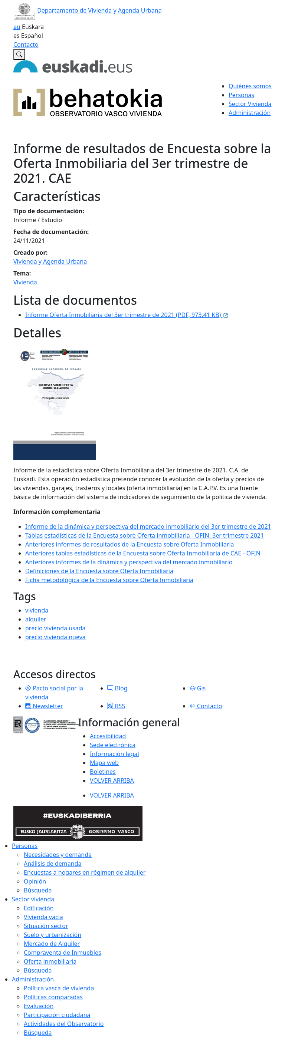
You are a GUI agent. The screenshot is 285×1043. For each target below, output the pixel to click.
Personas (24, 846)
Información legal (114, 754)
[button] (28, 688)
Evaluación (38, 1006)
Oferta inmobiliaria (50, 961)
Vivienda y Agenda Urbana (50, 261)
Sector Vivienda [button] (250, 104)
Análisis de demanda (53, 863)
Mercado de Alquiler (52, 944)
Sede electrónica (112, 745)
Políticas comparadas (53, 997)
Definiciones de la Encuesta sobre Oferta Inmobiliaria (99, 571)
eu (16, 27)
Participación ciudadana (57, 1015)
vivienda (36, 610)
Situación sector (46, 926)
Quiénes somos (250, 86)
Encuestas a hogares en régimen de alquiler (84, 872)
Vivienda (25, 282)
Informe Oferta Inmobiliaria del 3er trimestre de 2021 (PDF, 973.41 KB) (127, 315)
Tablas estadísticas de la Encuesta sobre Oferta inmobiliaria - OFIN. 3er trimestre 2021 (144, 535)
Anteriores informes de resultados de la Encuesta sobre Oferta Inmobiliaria (129, 544)
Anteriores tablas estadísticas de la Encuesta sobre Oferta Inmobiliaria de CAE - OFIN (143, 553)
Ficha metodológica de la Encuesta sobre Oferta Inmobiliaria (109, 580)
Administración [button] (250, 113)
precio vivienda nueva (55, 637)
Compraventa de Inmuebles (62, 952)
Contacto (26, 44)
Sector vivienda (33, 899)
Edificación (39, 908)
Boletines (103, 772)
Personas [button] (241, 95)
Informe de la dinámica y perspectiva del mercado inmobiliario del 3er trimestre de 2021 (148, 526)
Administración (33, 979)
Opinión (35, 881)
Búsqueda (38, 890)
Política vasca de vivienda (59, 988)
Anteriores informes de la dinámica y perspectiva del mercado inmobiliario (128, 562)
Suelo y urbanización (52, 935)
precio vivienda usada (55, 628)
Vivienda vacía (43, 917)
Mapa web (104, 763)
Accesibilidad (108, 736)
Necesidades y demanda (58, 855)
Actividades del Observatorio (64, 1024)
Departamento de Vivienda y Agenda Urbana (87, 10)
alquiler (35, 619)
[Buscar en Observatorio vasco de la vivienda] (19, 54)
